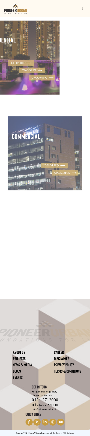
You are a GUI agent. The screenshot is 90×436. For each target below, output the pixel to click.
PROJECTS (19, 358)
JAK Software (68, 433)
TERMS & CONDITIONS (67, 370)
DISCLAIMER (61, 358)
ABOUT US (19, 352)
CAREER (59, 352)
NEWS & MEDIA (22, 364)
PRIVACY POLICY (64, 364)
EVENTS (18, 377)
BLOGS (17, 370)
